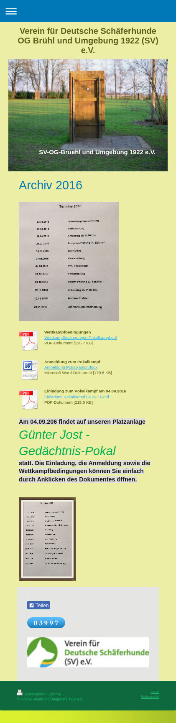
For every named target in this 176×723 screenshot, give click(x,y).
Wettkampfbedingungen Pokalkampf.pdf (80, 337)
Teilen (38, 605)
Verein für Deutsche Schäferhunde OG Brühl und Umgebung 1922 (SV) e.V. (88, 40)
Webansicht (150, 697)
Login (155, 692)
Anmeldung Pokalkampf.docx (70, 367)
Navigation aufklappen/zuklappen (88, 11)
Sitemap (54, 694)
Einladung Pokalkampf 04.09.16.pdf (76, 397)
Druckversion (32, 694)
